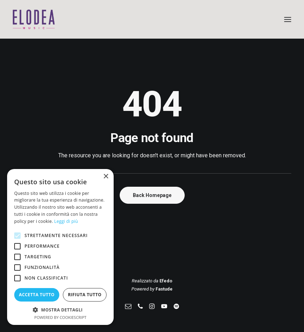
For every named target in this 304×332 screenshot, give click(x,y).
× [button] (105, 176)
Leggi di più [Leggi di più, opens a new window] (66, 221)
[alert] (60, 247)
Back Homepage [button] (152, 195)
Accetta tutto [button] (36, 295)
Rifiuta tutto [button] (85, 295)
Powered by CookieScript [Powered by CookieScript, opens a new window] (60, 317)
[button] (287, 19)
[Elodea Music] (152, 19)
